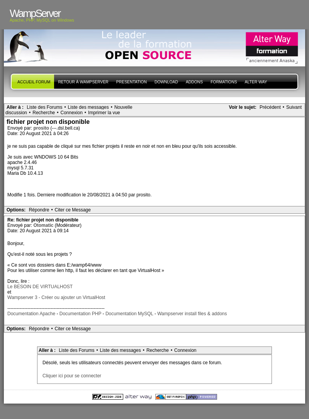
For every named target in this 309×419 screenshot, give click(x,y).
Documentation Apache (31, 313)
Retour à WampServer (83, 82)
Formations (224, 82)
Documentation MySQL (129, 313)
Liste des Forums (44, 107)
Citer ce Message (73, 210)
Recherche (43, 112)
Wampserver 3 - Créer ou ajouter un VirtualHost (56, 297)
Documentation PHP (80, 313)
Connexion (71, 112)
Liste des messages (88, 107)
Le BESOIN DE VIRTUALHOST (40, 286)
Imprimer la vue (104, 112)
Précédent (270, 107)
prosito (41, 128)
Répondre (39, 210)
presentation (131, 82)
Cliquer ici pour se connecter (71, 375)
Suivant (294, 107)
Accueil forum (33, 82)
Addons (194, 82)
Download (166, 82)
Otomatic (43, 225)
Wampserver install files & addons (192, 313)
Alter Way (256, 82)
